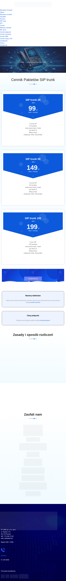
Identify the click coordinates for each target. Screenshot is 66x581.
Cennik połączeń (5, 32)
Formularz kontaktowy (8, 571)
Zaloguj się (3, 45)
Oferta (2, 12)
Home (22, 62)
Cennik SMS (4, 36)
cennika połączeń (45, 320)
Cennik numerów (5, 34)
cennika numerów (35, 302)
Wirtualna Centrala (6, 10)
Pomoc (2, 43)
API (1, 23)
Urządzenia (3, 41)
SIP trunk (3, 21)
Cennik (2, 25)
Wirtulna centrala (5, 27)
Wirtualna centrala (6, 14)
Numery (2, 19)
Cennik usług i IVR (6, 38)
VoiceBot (3, 16)
